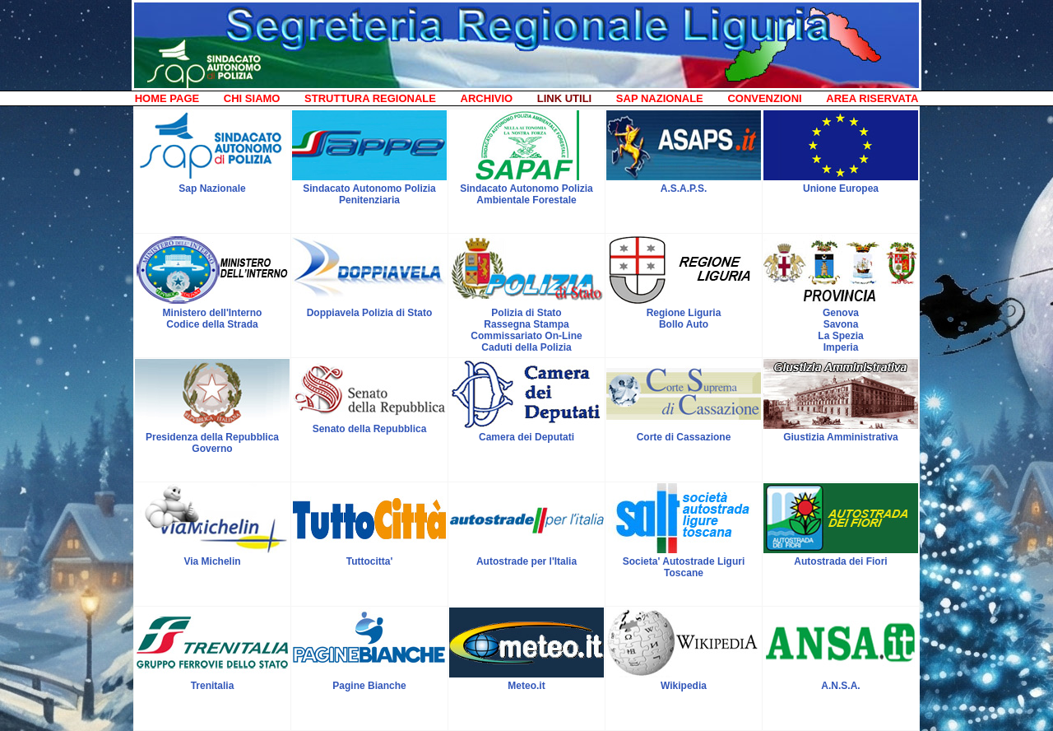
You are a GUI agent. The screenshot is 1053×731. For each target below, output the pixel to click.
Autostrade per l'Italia (526, 561)
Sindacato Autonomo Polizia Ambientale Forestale (526, 194)
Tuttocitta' (369, 561)
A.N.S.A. (840, 685)
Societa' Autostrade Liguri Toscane (684, 567)
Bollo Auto (683, 324)
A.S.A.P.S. (684, 188)
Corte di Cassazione (684, 437)
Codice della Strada (211, 324)
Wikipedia (684, 685)
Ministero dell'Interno (212, 313)
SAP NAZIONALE (659, 98)
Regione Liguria (684, 313)
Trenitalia (212, 685)
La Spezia (840, 336)
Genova (841, 313)
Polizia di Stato (526, 313)
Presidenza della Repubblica (212, 437)
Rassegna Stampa (526, 324)
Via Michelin (211, 561)
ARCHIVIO (487, 98)
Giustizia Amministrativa (840, 437)
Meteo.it (526, 685)
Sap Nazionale (212, 188)
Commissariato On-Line (526, 336)
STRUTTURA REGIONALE (370, 98)
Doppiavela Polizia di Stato (370, 313)
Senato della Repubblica (370, 429)
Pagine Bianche (369, 685)
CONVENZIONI (764, 98)
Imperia (841, 347)
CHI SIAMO (252, 98)
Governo (212, 448)
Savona (841, 324)
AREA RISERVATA (872, 98)
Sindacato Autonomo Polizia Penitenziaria (369, 194)
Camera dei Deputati (526, 437)
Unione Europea (841, 188)
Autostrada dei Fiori (840, 561)
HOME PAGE (167, 98)
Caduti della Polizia (526, 347)
